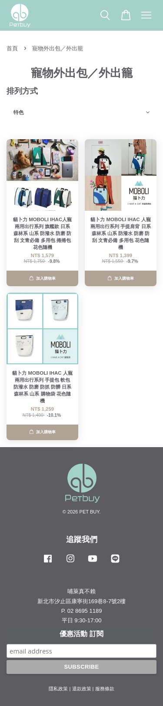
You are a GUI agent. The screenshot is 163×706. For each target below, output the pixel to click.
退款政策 (81, 688)
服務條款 (104, 688)
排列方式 (22, 91)
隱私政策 (58, 688)
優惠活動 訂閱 (81, 633)
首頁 (12, 48)
